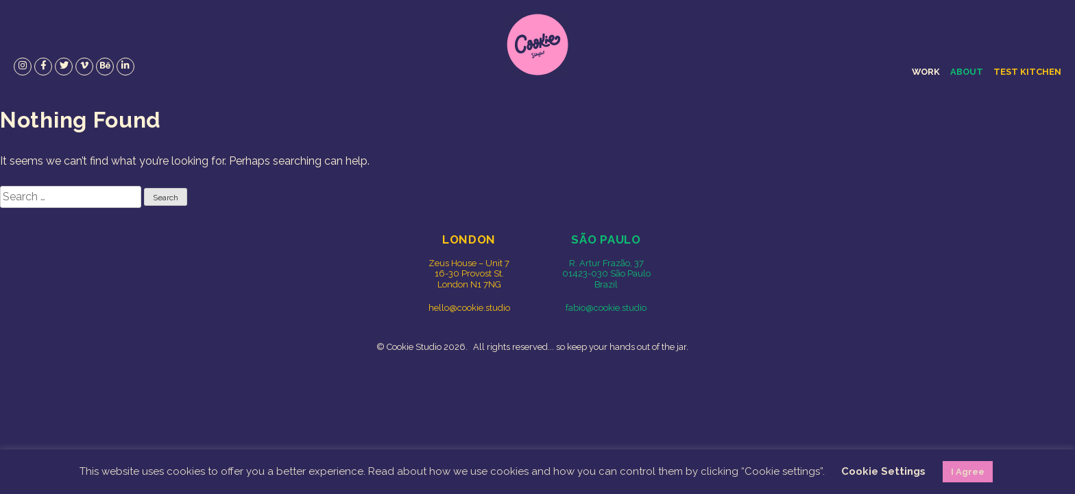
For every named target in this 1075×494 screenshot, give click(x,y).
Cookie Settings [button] (883, 471)
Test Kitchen (1027, 72)
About (966, 72)
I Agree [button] (968, 472)
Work (926, 72)
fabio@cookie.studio (606, 308)
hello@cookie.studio (469, 308)
